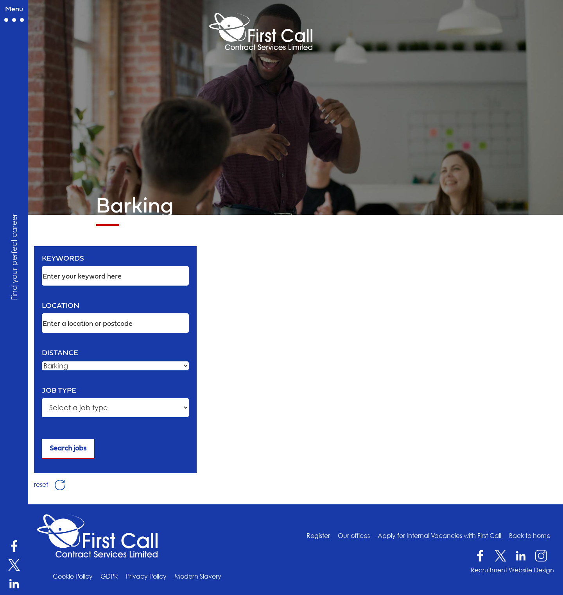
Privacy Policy (146, 576)
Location (60, 305)
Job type (59, 390)
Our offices (354, 536)
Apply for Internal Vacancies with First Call (439, 536)
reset (50, 484)
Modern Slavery (197, 576)
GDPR (109, 576)
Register (318, 536)
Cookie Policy (73, 576)
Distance (60, 353)
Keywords (63, 258)
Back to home (529, 536)
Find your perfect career (13, 257)
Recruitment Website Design (512, 570)
